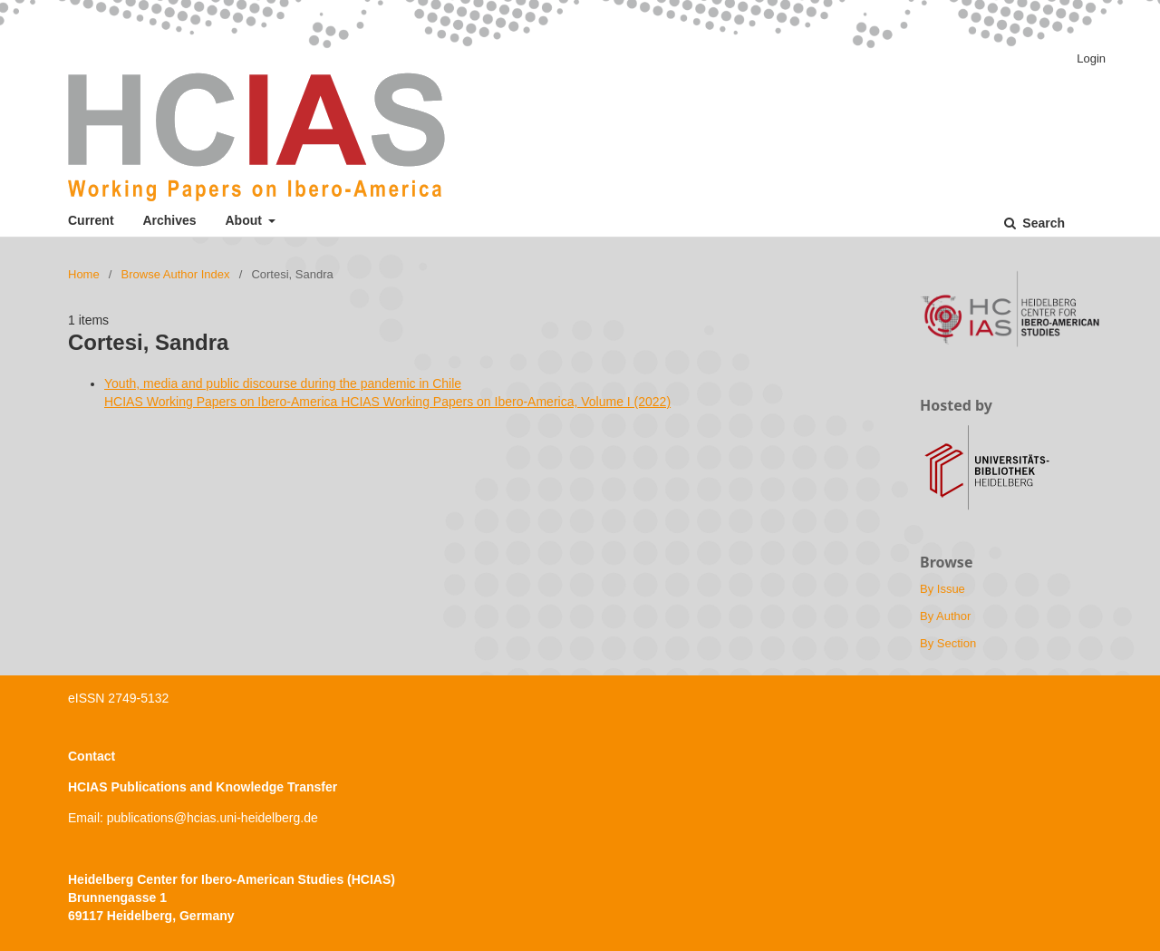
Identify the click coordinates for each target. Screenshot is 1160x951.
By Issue (942, 589)
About (246, 220)
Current (91, 220)
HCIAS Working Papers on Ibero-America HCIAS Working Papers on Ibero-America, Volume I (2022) (387, 401)
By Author (945, 616)
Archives (169, 220)
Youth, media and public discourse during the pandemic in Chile (282, 383)
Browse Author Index (175, 274)
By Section (948, 643)
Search (1042, 223)
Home (84, 274)
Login (1091, 58)
